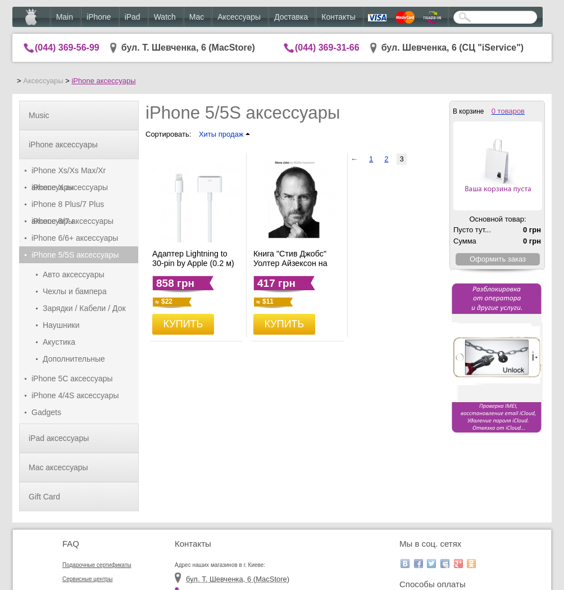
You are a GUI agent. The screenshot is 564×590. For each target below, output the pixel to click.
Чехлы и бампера (75, 291)
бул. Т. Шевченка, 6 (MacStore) (188, 47)
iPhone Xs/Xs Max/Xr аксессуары (68, 172)
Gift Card (44, 496)
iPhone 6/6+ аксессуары (74, 237)
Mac (196, 16)
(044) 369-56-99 (67, 47)
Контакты (338, 16)
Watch (165, 16)
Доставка (291, 16)
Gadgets (46, 412)
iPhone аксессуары (103, 80)
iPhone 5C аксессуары (72, 378)
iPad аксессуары (59, 438)
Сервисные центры (87, 579)
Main (64, 16)
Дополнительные (74, 358)
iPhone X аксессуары (69, 187)
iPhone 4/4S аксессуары (75, 395)
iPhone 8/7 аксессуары (72, 221)
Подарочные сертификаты (96, 565)
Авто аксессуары (73, 274)
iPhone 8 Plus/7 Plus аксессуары (67, 206)
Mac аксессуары (58, 467)
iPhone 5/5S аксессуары (75, 254)
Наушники (61, 325)
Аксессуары (239, 16)
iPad (132, 16)
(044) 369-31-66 (327, 47)
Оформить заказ (498, 259)
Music (39, 115)
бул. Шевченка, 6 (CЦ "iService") (452, 47)
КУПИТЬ (183, 324)
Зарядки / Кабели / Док (84, 308)
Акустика (59, 341)
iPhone (99, 16)
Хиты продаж (224, 134)
